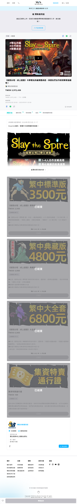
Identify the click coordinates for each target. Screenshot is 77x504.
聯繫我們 (30, 465)
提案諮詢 (30, 468)
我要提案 (55, 3)
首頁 (8, 3)
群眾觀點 (41, 471)
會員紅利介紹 (11, 474)
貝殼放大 (41, 468)
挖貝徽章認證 (11, 468)
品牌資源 (30, 471)
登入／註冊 (65, 3)
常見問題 (32, 113)
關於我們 (9, 465)
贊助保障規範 (11, 471)
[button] (18, 3)
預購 (7, 36)
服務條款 (20, 468)
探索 (13, 3)
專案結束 (41, 501)
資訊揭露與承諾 (53, 113)
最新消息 (21, 113)
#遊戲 (13, 36)
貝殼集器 (41, 465)
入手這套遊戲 (38, 28)
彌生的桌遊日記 (13, 86)
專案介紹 (10, 113)
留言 (42, 113)
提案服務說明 (11, 477)
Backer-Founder (41, 496)
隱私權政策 (20, 471)
